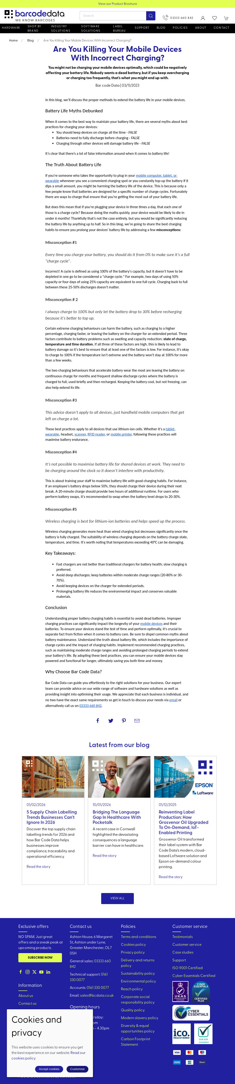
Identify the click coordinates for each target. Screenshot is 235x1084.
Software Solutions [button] (90, 28)
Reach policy (132, 989)
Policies (180, 27)
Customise (77, 1069)
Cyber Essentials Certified (193, 976)
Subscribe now (40, 958)
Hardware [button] (11, 27)
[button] (214, 18)
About (201, 27)
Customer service (186, 945)
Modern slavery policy (139, 1018)
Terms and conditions (138, 937)
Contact (222, 27)
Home (13, 40)
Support (179, 960)
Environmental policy (138, 981)
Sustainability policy (138, 974)
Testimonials (182, 937)
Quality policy (133, 1010)
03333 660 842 (178, 17)
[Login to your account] (203, 18)
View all (117, 898)
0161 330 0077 (98, 988)
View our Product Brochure (117, 4)
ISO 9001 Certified (187, 968)
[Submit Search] (150, 15)
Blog (161, 27)
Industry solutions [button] (60, 28)
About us (25, 996)
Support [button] (142, 27)
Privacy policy (133, 952)
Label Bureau (119, 28)
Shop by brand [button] (35, 28)
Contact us (27, 1004)
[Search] (117, 15)
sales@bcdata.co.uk (97, 996)
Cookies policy (133, 945)
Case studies (182, 952)
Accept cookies (49, 1069)
